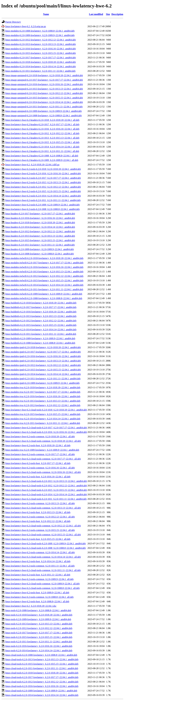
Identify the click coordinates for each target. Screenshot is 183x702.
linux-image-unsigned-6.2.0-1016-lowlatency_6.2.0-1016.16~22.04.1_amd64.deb (44, 84)
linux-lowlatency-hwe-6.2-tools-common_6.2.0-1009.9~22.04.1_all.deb (39, 579)
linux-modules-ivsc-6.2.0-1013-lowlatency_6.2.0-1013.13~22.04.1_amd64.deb (42, 401)
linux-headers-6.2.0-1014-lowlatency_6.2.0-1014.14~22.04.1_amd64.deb (40, 227)
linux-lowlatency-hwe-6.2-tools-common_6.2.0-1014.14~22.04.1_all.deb (40, 552)
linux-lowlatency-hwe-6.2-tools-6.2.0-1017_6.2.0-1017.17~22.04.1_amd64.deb (43, 178)
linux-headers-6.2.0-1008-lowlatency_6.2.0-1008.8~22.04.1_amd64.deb (39, 253)
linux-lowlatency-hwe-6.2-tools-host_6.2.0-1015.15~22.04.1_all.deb (37, 539)
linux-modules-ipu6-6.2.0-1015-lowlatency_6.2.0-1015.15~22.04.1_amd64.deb (43, 369)
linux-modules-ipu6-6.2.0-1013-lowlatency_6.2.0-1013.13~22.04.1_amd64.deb (43, 360)
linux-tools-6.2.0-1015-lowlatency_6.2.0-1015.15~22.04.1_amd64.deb (38, 637)
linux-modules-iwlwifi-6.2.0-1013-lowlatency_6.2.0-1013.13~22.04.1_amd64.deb (44, 271)
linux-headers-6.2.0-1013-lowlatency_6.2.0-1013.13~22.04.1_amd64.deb (40, 236)
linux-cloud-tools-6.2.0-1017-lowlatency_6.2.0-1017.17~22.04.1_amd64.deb (41, 677)
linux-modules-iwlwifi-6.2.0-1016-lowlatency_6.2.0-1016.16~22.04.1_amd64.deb (44, 267)
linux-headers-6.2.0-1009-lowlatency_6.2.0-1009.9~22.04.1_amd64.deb (39, 249)
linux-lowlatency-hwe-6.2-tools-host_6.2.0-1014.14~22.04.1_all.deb (37, 561)
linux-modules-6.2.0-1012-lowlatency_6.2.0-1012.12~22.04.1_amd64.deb (40, 39)
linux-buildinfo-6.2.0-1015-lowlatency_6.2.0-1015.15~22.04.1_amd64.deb (40, 325)
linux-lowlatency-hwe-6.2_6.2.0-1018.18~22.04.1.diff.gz (32, 164)
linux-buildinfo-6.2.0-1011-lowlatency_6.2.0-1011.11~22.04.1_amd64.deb (40, 334)
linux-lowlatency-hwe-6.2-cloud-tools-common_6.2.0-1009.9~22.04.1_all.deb (42, 583)
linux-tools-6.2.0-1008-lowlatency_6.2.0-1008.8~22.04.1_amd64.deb (38, 610)
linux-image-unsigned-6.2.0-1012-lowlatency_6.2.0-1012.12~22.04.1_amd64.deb (44, 93)
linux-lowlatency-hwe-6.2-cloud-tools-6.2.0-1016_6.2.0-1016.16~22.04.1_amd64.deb (46, 432)
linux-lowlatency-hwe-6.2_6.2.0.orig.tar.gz (25, 26)
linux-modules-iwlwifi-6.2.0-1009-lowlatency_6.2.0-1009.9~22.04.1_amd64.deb (43, 294)
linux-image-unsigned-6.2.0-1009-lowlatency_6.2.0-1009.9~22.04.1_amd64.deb (43, 111)
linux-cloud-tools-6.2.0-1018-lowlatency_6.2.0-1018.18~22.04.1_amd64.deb (41, 673)
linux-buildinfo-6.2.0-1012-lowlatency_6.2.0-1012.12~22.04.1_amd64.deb (40, 320)
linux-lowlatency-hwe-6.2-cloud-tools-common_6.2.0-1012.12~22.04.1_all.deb (43, 525)
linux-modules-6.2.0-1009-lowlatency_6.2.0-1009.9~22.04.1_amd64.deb (40, 35)
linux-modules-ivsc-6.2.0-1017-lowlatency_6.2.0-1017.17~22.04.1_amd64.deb (42, 392)
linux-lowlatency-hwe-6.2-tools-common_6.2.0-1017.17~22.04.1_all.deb (40, 454)
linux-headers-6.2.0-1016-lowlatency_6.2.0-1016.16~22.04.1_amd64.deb (40, 218)
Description (117, 14)
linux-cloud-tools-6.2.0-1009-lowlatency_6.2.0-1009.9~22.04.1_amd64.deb (41, 690)
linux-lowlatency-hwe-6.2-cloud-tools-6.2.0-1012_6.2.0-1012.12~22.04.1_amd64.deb (46, 485)
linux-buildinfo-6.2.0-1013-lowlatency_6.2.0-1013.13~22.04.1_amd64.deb (40, 316)
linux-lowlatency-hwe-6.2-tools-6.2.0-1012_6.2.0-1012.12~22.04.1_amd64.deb (43, 187)
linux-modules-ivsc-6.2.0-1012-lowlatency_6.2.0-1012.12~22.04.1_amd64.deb (42, 405)
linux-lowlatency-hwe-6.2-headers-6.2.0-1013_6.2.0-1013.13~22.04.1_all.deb (42, 138)
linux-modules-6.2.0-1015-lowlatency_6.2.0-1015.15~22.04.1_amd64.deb (40, 53)
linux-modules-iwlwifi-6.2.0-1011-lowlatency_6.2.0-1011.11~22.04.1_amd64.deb (44, 289)
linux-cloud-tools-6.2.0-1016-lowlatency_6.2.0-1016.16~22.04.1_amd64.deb (41, 686)
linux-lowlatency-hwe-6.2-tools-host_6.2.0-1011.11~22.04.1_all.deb (37, 574)
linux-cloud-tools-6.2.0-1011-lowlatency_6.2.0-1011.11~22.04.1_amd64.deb (41, 668)
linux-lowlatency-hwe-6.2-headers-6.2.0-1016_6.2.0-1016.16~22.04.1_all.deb (42, 129)
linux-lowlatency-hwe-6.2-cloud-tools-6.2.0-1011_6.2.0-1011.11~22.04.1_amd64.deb (46, 499)
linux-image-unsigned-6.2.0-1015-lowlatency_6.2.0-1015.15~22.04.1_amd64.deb (44, 97)
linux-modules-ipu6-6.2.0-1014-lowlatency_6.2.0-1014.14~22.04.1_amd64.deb (43, 374)
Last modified (96, 14)
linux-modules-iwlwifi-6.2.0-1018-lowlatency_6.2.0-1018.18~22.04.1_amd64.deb (44, 258)
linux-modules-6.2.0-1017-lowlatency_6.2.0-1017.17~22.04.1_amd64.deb (40, 57)
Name (46, 14)
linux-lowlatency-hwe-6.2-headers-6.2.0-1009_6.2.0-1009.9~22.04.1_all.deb (41, 160)
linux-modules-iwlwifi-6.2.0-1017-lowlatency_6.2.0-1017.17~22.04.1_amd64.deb (44, 262)
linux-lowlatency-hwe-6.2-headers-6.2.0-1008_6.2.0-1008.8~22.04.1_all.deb (41, 155)
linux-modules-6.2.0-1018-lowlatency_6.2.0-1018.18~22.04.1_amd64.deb (40, 62)
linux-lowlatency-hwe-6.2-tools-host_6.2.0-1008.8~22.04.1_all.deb (37, 601)
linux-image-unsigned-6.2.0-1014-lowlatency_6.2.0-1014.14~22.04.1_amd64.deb (44, 102)
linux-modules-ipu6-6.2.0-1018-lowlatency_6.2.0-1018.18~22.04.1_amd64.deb (43, 347)
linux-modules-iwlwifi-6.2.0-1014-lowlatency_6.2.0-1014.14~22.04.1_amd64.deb (44, 285)
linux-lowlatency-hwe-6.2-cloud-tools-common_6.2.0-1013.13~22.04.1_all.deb (43, 508)
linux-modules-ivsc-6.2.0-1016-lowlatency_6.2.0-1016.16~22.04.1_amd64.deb (42, 396)
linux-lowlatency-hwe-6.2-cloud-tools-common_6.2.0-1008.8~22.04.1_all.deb (42, 588)
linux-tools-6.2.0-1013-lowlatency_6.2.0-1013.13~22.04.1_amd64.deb (38, 623)
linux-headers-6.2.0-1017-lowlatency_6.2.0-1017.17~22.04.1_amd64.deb (40, 213)
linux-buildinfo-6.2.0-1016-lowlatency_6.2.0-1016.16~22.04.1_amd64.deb (40, 311)
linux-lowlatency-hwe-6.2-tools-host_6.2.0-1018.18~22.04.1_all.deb (37, 445)
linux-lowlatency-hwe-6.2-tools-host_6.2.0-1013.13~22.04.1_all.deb (37, 512)
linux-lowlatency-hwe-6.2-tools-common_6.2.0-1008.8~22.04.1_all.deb (39, 597)
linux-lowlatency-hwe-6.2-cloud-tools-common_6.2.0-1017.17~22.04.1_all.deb (43, 459)
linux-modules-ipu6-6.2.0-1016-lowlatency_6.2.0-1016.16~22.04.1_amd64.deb (43, 356)
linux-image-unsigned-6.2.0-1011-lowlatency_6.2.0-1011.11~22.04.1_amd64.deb (44, 106)
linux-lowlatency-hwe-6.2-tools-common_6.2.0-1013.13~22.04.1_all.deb (40, 503)
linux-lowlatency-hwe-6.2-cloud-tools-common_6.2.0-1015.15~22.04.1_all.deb (43, 534)
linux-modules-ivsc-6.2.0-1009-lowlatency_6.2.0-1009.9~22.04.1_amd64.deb (42, 450)
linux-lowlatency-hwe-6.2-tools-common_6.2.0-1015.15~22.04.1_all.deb (40, 530)
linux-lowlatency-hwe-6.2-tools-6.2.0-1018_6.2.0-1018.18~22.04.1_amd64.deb (43, 169)
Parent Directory (13, 22)
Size (108, 14)
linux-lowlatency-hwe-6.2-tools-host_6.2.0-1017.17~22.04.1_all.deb (37, 463)
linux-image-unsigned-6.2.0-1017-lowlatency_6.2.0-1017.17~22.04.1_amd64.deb (44, 80)
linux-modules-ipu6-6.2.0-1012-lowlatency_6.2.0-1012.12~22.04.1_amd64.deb (43, 365)
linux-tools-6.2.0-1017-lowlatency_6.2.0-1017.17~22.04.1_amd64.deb (38, 632)
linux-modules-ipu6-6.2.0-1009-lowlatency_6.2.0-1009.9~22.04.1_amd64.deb (42, 383)
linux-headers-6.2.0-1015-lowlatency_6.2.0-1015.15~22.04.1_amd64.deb (40, 240)
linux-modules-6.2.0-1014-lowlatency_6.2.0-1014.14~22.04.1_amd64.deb (40, 66)
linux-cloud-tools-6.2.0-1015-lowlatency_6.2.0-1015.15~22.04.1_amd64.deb (41, 664)
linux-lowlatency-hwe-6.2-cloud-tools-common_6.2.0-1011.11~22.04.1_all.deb (43, 570)
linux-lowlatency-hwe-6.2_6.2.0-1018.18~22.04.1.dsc (30, 606)
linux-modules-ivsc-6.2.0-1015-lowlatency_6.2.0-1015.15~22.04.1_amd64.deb (42, 414)
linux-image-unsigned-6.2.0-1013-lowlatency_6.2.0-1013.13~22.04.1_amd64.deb (44, 89)
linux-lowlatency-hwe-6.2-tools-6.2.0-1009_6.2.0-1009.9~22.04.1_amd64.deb (42, 204)
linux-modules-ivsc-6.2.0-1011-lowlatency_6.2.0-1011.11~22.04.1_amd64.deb (42, 423)
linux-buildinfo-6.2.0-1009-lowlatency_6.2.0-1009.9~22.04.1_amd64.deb (40, 338)
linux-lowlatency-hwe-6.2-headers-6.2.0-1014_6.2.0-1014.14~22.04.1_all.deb (42, 146)
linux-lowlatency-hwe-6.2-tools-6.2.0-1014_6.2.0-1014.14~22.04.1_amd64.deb (43, 196)
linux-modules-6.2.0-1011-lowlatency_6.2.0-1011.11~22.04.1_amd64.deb (40, 71)
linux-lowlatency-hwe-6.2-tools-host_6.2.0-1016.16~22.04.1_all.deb (37, 476)
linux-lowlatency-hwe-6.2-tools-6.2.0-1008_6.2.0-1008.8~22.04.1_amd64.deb (42, 209)
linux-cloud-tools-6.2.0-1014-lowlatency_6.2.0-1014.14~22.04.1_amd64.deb (41, 695)
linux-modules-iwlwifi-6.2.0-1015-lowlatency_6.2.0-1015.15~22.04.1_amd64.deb (44, 280)
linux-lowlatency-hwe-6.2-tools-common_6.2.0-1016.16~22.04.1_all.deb (40, 467)
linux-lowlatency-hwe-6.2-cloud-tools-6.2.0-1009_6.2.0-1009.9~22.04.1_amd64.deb (45, 543)
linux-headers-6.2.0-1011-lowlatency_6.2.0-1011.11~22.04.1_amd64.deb (40, 245)
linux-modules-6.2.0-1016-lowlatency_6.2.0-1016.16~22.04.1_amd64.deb (40, 48)
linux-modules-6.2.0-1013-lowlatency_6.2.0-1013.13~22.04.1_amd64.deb (40, 44)
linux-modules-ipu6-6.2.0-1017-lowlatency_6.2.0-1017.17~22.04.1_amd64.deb (43, 352)
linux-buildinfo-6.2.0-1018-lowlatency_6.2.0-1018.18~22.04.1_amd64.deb (40, 303)
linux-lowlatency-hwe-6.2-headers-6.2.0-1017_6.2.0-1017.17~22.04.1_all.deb (42, 124)
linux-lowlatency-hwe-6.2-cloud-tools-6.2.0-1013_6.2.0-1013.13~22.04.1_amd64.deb (46, 481)
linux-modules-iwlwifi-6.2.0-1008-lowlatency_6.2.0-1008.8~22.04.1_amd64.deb (43, 298)
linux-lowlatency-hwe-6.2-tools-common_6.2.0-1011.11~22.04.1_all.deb (40, 566)
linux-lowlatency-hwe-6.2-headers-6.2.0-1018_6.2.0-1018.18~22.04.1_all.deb (42, 120)
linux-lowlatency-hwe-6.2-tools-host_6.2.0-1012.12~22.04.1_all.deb (37, 521)
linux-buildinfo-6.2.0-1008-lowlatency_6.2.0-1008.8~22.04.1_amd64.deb (40, 343)
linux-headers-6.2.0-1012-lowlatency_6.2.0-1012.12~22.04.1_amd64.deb (40, 231)
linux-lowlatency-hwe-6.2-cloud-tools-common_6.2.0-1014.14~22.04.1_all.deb (43, 557)
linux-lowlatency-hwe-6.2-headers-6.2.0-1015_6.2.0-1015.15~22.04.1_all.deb (42, 142)
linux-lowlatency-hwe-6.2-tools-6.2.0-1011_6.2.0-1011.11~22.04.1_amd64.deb (43, 200)
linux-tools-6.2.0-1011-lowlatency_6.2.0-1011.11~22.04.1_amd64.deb (38, 641)
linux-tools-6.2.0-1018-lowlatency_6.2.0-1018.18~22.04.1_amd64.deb (38, 615)
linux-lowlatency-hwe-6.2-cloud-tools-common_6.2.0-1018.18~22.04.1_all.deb (43, 441)
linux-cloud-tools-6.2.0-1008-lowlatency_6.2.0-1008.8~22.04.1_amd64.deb (41, 655)
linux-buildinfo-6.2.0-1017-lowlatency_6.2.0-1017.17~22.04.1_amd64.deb (40, 307)
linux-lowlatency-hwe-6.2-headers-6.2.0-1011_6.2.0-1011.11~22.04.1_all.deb (42, 151)
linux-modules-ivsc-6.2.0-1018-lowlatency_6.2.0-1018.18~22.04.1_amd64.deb (42, 387)
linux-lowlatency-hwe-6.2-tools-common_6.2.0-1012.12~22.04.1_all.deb (40, 517)
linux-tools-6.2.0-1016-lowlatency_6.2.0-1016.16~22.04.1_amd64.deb (38, 646)
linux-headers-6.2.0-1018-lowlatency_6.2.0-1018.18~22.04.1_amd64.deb (40, 222)
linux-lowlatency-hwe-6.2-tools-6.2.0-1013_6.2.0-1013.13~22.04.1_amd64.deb (43, 182)
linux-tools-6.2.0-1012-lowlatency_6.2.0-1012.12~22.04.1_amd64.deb (38, 628)
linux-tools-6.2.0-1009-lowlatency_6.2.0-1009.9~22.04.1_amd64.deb (38, 619)
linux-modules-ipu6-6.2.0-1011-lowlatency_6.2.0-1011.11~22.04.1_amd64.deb (42, 378)
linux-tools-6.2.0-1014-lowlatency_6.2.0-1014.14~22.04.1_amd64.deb (38, 650)
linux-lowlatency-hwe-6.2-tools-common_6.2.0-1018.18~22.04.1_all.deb (40, 436)
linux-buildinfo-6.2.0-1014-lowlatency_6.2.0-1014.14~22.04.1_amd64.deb (40, 329)
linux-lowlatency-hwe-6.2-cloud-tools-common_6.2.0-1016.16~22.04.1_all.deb (43, 472)
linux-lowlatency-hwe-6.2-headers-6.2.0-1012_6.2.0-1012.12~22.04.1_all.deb (42, 133)
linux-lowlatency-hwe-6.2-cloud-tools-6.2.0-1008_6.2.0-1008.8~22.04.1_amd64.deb (45, 548)
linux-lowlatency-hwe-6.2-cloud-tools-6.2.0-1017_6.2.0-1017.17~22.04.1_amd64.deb (46, 427)
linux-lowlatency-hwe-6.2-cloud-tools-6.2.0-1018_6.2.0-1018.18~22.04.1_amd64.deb (46, 410)
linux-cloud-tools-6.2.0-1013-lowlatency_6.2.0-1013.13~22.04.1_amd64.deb (41, 659)
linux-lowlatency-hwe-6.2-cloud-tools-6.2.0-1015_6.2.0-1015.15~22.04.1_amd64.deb (46, 490)
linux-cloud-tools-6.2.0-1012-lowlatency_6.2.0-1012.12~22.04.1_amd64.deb (41, 681)
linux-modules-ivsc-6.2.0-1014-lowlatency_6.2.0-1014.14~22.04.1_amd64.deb (42, 418)
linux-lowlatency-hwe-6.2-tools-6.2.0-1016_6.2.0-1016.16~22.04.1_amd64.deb (43, 173)
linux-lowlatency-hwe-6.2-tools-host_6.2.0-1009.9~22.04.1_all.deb (37, 592)
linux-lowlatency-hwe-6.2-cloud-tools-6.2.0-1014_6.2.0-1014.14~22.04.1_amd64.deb (46, 494)
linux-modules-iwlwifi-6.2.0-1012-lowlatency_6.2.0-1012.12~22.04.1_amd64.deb (44, 276)
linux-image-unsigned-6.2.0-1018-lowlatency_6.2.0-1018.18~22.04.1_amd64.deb (44, 75)
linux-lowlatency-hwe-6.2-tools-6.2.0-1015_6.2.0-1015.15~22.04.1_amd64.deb (43, 191)
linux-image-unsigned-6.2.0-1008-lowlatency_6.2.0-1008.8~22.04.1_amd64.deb (43, 115)
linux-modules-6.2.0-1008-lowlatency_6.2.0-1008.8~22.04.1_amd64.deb (40, 31)
